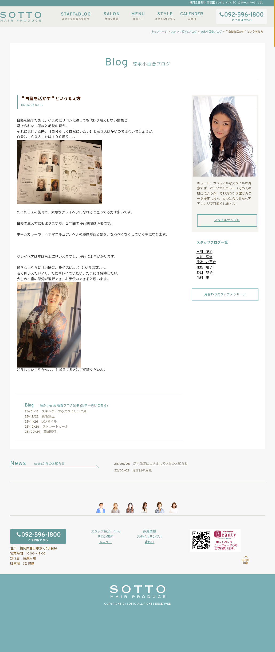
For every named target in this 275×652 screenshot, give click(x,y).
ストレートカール (55, 427)
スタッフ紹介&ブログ (75, 16)
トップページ (159, 32)
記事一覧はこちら (94, 406)
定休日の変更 (142, 470)
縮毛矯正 (48, 417)
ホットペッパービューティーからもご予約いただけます (215, 540)
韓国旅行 (50, 432)
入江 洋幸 (205, 257)
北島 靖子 (205, 268)
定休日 (149, 542)
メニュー (138, 16)
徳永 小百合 (206, 262)
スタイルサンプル (164, 16)
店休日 (191, 16)
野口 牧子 (205, 273)
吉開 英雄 (205, 252)
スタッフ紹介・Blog (105, 531)
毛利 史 (203, 278)
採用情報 (149, 531)
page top (245, 560)
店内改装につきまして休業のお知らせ (160, 464)
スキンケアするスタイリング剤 (64, 411)
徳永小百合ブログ (211, 32)
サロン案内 (111, 16)
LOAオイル (49, 422)
